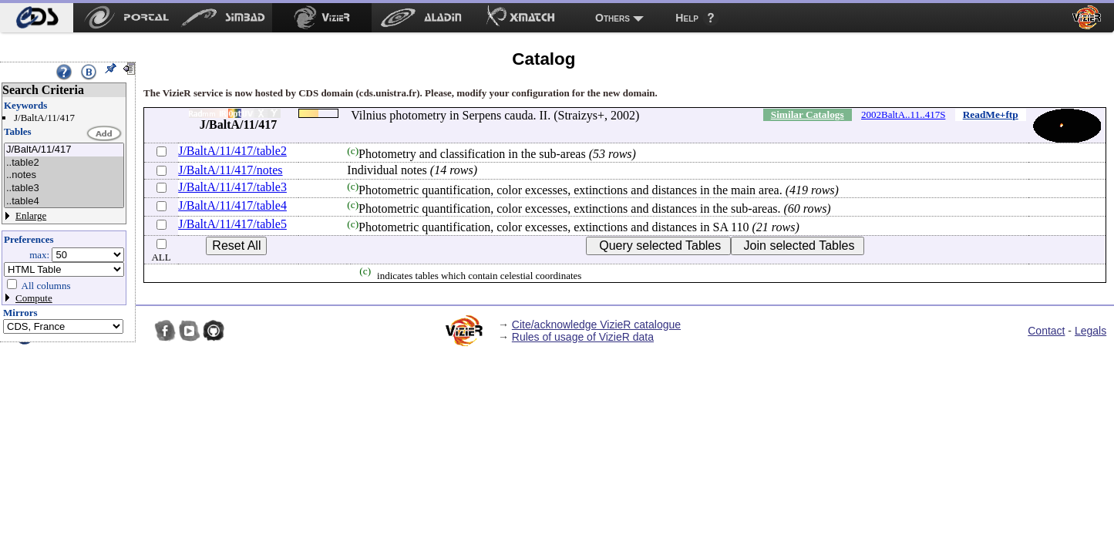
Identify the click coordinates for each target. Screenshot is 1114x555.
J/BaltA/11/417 (64, 149)
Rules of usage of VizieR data (583, 337)
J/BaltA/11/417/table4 (232, 205)
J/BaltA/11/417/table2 (232, 150)
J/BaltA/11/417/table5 (232, 223)
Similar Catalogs (807, 114)
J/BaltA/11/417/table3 (232, 186)
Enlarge (30, 215)
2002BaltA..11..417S (903, 114)
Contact (1046, 331)
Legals (1090, 331)
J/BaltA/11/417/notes (230, 170)
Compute (33, 298)
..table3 (64, 188)
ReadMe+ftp (990, 114)
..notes (64, 175)
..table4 (64, 201)
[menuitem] (36, 17)
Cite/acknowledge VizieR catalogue (596, 324)
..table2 (64, 163)
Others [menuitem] (612, 18)
